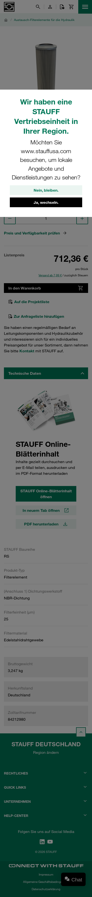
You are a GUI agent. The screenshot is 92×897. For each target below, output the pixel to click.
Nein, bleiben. (46, 190)
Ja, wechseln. (46, 202)
